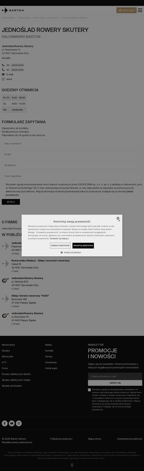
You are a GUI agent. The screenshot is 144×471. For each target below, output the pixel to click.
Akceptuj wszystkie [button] (86, 245)
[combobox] (118, 218)
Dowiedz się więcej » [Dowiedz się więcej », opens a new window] (59, 238)
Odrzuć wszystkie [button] (57, 245)
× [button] (119, 221)
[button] (72, 252)
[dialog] (72, 235)
